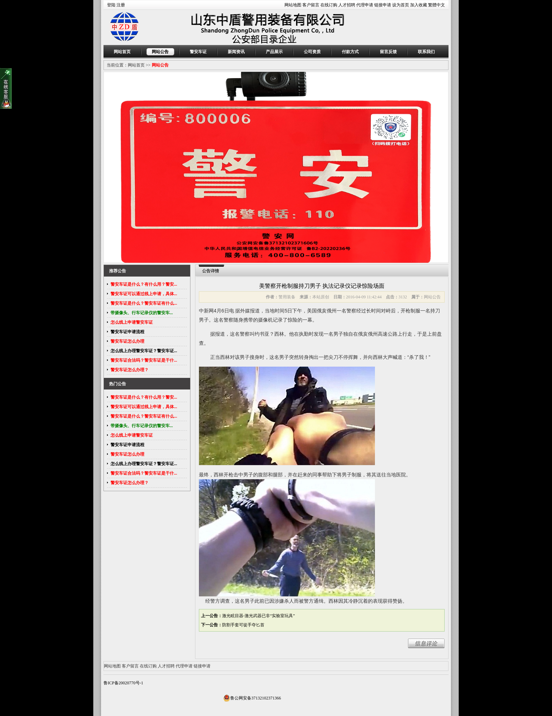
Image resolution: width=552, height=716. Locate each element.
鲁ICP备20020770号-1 (123, 682)
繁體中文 (436, 4)
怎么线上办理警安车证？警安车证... (144, 350)
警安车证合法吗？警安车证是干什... (144, 360)
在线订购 (328, 4)
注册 (121, 4)
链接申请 (382, 4)
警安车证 (198, 51)
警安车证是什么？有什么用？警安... (144, 284)
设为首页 (400, 4)
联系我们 (426, 51)
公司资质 (312, 51)
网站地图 (292, 4)
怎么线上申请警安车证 (132, 322)
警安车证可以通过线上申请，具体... (144, 293)
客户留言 (310, 4)
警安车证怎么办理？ (130, 369)
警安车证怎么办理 (127, 341)
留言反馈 (388, 51)
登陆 (111, 4)
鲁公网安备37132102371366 (252, 698)
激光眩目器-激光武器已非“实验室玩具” (258, 615)
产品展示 (274, 51)
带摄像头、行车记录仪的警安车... (142, 312)
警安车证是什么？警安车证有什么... (144, 303)
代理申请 (364, 4)
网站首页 (122, 51)
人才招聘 (346, 4)
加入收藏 (418, 4)
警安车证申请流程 (127, 331)
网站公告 (160, 51)
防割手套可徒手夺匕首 (243, 624)
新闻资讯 (236, 51)
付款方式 (350, 51)
